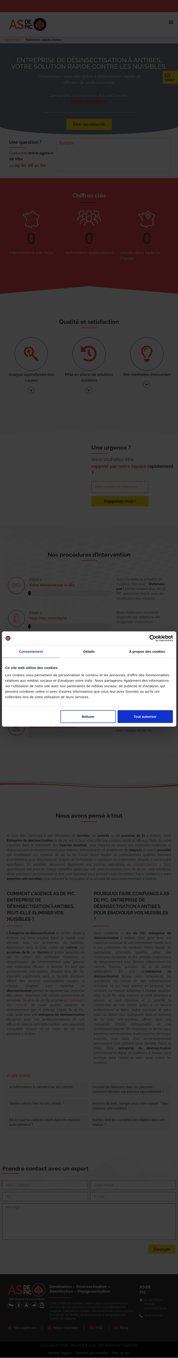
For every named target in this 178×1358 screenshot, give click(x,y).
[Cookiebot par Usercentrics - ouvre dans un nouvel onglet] (153, 638)
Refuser (88, 716)
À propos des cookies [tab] (147, 651)
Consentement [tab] (31, 651)
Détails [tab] (89, 651)
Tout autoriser (145, 716)
